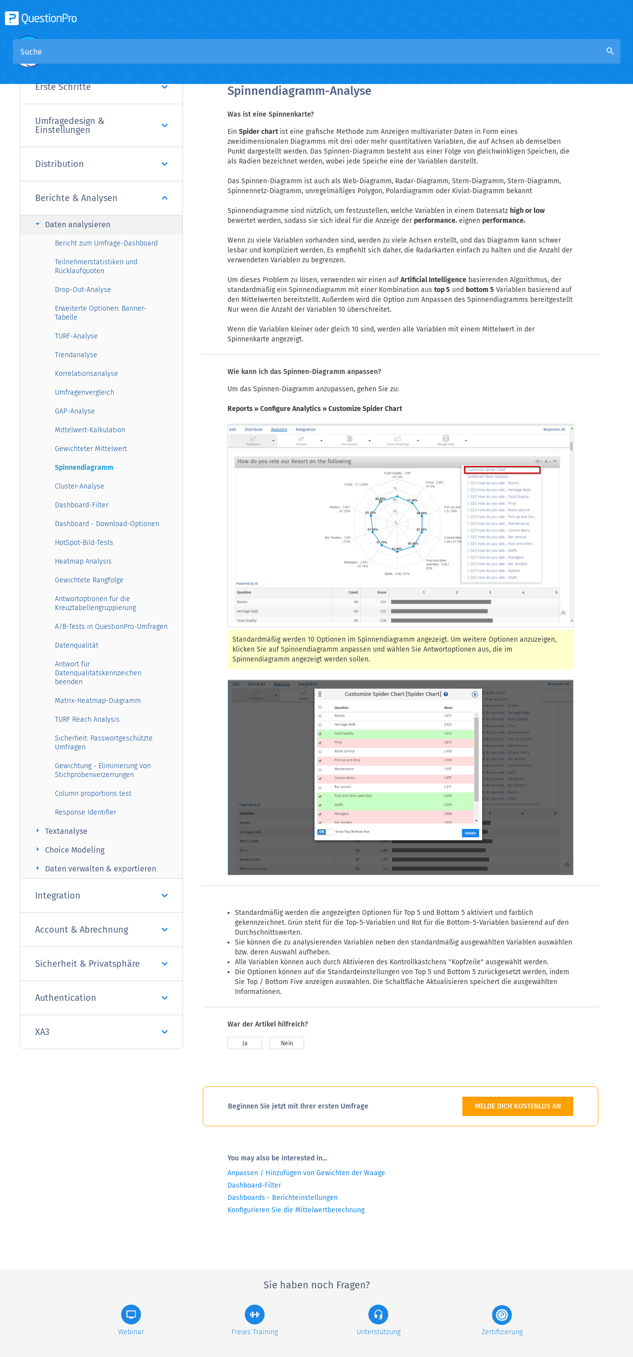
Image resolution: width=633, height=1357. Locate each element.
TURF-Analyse (76, 336)
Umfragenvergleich (84, 392)
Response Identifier (85, 812)
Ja (245, 1043)
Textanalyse (60, 830)
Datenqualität (76, 645)
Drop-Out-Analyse (83, 290)
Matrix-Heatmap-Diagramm (98, 701)
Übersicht (245, 60)
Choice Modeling (68, 849)
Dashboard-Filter (81, 505)
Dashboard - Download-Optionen (107, 524)
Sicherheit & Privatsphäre (101, 963)
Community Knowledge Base (324, 60)
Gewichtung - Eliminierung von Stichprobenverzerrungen (103, 770)
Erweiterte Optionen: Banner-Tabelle (100, 313)
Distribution (101, 164)
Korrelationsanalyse (86, 374)
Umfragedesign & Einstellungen (101, 125)
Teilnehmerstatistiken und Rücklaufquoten (96, 266)
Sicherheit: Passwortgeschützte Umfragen (104, 742)
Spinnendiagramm (84, 467)
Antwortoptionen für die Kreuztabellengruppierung (95, 603)
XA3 (101, 1032)
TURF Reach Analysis (87, 719)
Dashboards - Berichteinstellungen (282, 1197)
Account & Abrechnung (101, 929)
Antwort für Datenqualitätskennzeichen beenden (98, 673)
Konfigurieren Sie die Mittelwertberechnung (295, 1210)
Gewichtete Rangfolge (89, 580)
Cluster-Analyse (79, 486)
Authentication (101, 997)
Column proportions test (93, 793)
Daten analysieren (71, 224)
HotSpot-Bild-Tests (84, 542)
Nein (287, 1043)
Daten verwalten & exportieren (94, 868)
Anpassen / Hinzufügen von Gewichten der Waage (306, 1173)
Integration (101, 895)
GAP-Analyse (75, 411)
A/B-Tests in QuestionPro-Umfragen (111, 626)
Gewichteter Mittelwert (91, 449)
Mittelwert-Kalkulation (90, 430)
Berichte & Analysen (101, 198)
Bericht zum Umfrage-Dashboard (106, 243)
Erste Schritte (101, 87)
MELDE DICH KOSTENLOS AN (518, 1106)
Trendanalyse (76, 355)
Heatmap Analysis (83, 561)
